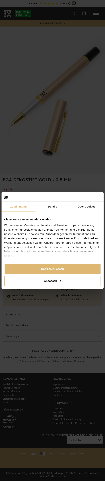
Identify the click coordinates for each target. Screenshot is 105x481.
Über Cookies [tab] (86, 206)
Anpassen (52, 280)
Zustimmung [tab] (18, 206)
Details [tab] (52, 206)
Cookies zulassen (52, 268)
